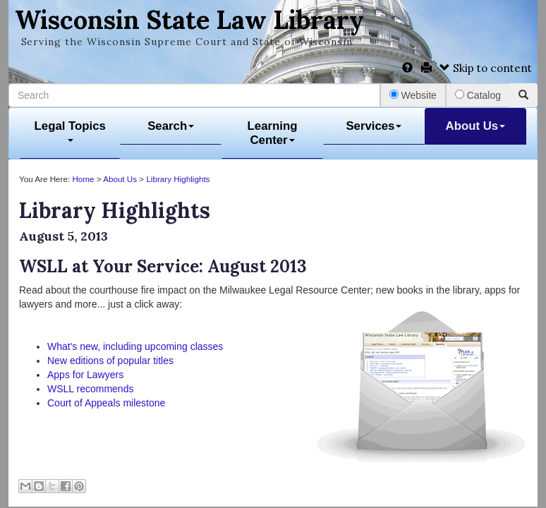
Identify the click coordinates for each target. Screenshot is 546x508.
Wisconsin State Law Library (189, 20)
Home (83, 178)
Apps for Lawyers (85, 374)
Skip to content (485, 68)
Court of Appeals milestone (106, 403)
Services (373, 126)
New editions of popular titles (110, 360)
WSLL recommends (90, 388)
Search (170, 126)
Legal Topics (70, 131)
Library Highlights (178, 178)
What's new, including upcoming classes (135, 346)
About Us (476, 126)
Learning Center (273, 133)
